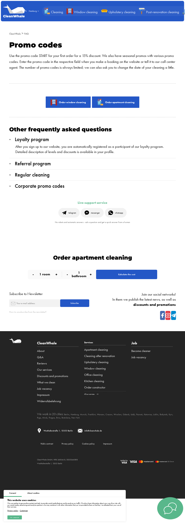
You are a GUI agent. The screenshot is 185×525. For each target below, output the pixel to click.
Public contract (52, 468)
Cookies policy (114, 468)
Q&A (40, 380)
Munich (90, 437)
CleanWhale (18, 33)
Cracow (125, 437)
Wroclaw (137, 437)
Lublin (53, 440)
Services (91, 365)
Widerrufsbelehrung (49, 423)
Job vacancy (44, 411)
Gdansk (149, 437)
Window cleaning (95, 392)
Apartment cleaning (96, 373)
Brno (107, 440)
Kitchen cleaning (94, 405)
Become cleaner (140, 373)
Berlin (67, 437)
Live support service (92, 212)
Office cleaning (93, 398)
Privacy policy (12, 509)
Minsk (88, 440)
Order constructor (94, 411)
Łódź (159, 437)
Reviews (42, 386)
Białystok (64, 440)
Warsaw (114, 437)
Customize (24, 509)
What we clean (46, 405)
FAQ (34, 33)
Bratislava (117, 440)
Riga (80, 440)
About (40, 373)
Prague (98, 440)
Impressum (43, 417)
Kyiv (73, 440)
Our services (44, 392)
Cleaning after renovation (99, 380)
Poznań (167, 437)
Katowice (43, 440)
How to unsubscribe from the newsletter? (37, 334)
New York (131, 440)
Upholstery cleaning (96, 386)
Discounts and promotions (52, 398)
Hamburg (78, 437)
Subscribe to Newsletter (26, 311)
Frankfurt (102, 437)
